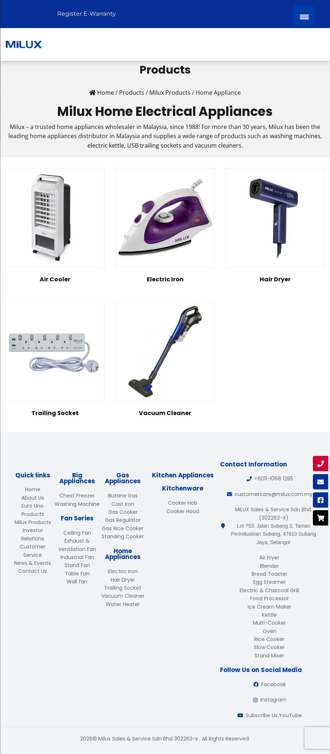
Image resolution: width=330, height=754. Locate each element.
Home (32, 489)
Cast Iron (122, 504)
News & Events (32, 563)
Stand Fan (77, 565)
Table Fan (77, 573)
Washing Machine (77, 504)
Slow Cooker (269, 647)
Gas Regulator (123, 520)
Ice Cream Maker (269, 606)
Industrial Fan (77, 557)
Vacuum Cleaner (123, 595)
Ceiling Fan (77, 532)
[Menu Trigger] (304, 15)
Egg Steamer (269, 582)
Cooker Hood (182, 511)
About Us (32, 497)
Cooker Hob (182, 503)
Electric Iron (123, 571)
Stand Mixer (269, 655)
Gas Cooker (123, 512)
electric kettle (105, 145)
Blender (269, 566)
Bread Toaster (269, 574)
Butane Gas (123, 495)
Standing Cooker (123, 536)
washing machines (295, 136)
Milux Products (33, 522)
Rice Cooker (269, 639)
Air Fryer (269, 557)
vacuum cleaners (218, 145)
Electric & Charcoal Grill (269, 590)
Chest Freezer (77, 495)
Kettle (269, 614)
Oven (269, 631)
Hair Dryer (123, 579)
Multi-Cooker (269, 622)
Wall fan (77, 581)
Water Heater (123, 604)
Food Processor (269, 598)
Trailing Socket (122, 587)
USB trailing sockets (154, 145)
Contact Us (32, 571)
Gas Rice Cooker (123, 528)
